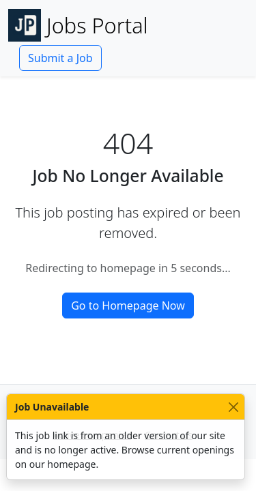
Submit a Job (60, 57)
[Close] (233, 407)
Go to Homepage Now (128, 305)
